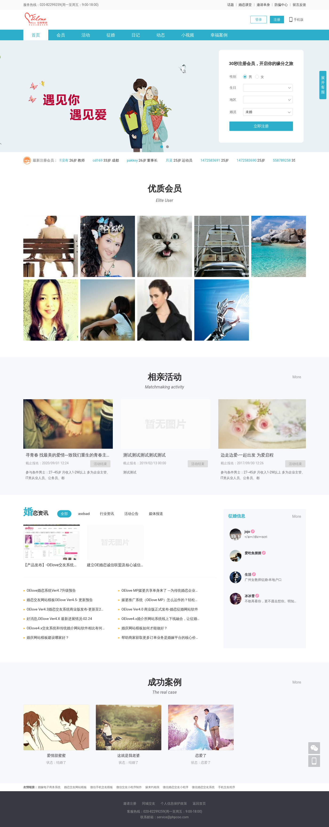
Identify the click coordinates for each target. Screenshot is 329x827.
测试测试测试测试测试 (144, 454)
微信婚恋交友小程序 (175, 787)
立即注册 (261, 126)
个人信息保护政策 (174, 803)
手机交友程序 (226, 787)
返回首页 (199, 803)
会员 (61, 35)
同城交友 (148, 803)
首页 (36, 35)
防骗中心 (281, 5)
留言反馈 (299, 5)
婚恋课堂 (245, 5)
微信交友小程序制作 (129, 787)
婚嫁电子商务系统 (49, 787)
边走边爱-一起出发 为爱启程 (247, 454)
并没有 (64, 160)
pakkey (133, 160)
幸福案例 (219, 35)
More (296, 377)
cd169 (99, 160)
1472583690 (248, 160)
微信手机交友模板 (101, 787)
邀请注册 (129, 803)
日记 (135, 35)
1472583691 (212, 160)
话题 (230, 5)
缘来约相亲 (152, 787)
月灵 (170, 160)
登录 (258, 19)
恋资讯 (35, 512)
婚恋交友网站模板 (75, 787)
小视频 (187, 35)
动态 (160, 35)
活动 (85, 35)
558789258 (283, 160)
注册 (277, 19)
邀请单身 (263, 5)
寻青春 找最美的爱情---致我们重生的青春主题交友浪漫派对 (81, 454)
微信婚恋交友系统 (203, 787)
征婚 (110, 35)
